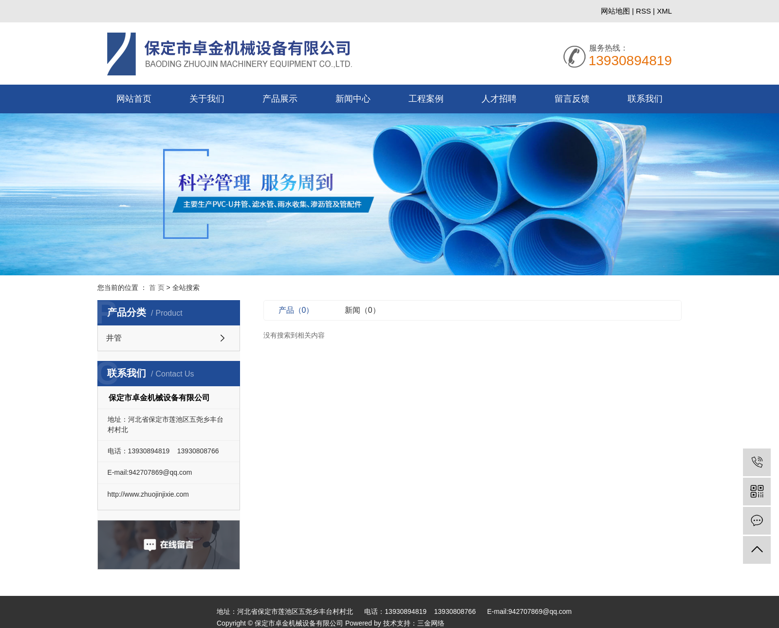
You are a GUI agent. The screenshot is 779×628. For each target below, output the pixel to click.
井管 (114, 338)
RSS (643, 11)
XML (664, 11)
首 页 (157, 287)
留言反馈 (572, 99)
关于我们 (206, 99)
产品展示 (279, 99)
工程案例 (426, 99)
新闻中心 (353, 99)
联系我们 (645, 99)
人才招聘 (499, 99)
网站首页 (133, 99)
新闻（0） (369, 310)
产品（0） (303, 310)
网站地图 (616, 11)
